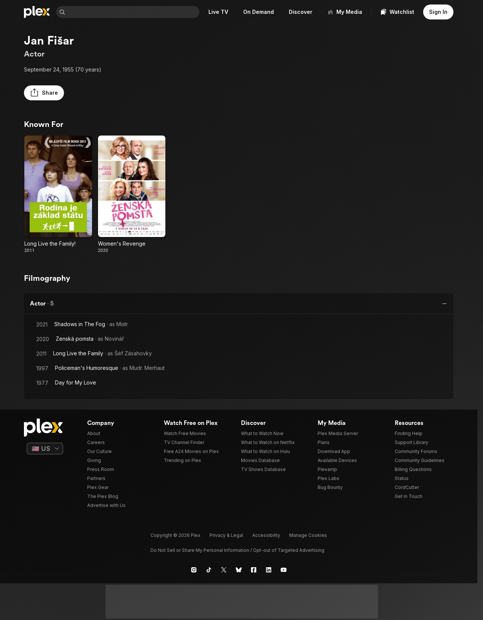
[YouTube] (283, 569)
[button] (44, 92)
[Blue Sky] (238, 569)
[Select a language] (45, 449)
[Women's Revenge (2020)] (132, 194)
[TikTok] (208, 569)
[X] (223, 569)
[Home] (37, 11)
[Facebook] (253, 569)
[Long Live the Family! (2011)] (58, 194)
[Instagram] (193, 569)
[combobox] (133, 12)
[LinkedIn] (268, 569)
